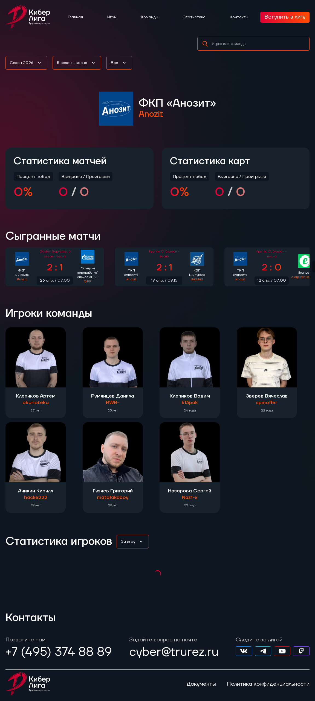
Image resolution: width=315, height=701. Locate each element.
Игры (112, 17)
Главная (75, 17)
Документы (201, 684)
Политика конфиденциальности (268, 684)
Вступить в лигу (284, 17)
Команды (149, 17)
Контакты (239, 17)
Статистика (194, 17)
